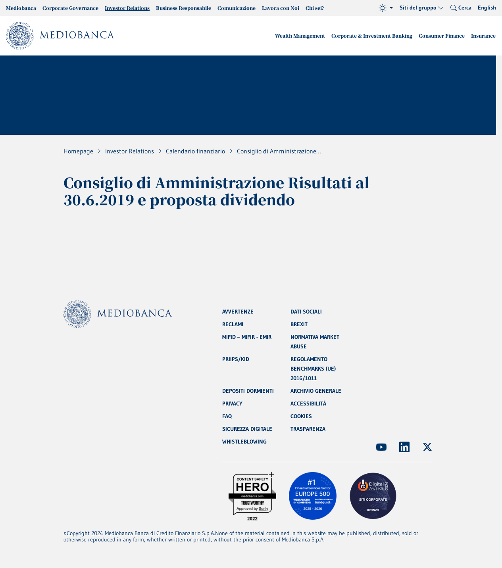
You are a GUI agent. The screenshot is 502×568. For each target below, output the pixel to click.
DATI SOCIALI (306, 311)
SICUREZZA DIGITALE (247, 428)
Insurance (483, 35)
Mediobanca (21, 7)
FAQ (227, 416)
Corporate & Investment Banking (371, 35)
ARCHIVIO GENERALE (315, 390)
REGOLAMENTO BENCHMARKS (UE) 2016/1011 (313, 369)
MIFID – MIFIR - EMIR (246, 336)
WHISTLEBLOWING (244, 441)
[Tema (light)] (385, 8)
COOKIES (301, 416)
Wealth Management (300, 35)
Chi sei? (315, 7)
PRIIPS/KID (235, 359)
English (487, 7)
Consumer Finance (442, 35)
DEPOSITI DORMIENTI (248, 390)
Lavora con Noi (280, 7)
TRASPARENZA (307, 428)
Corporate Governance (70, 7)
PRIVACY (232, 403)
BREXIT (299, 324)
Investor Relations (127, 7)
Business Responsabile (183, 7)
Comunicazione (236, 7)
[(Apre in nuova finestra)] (381, 447)
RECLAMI (232, 324)
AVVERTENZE (238, 311)
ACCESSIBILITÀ (308, 403)
